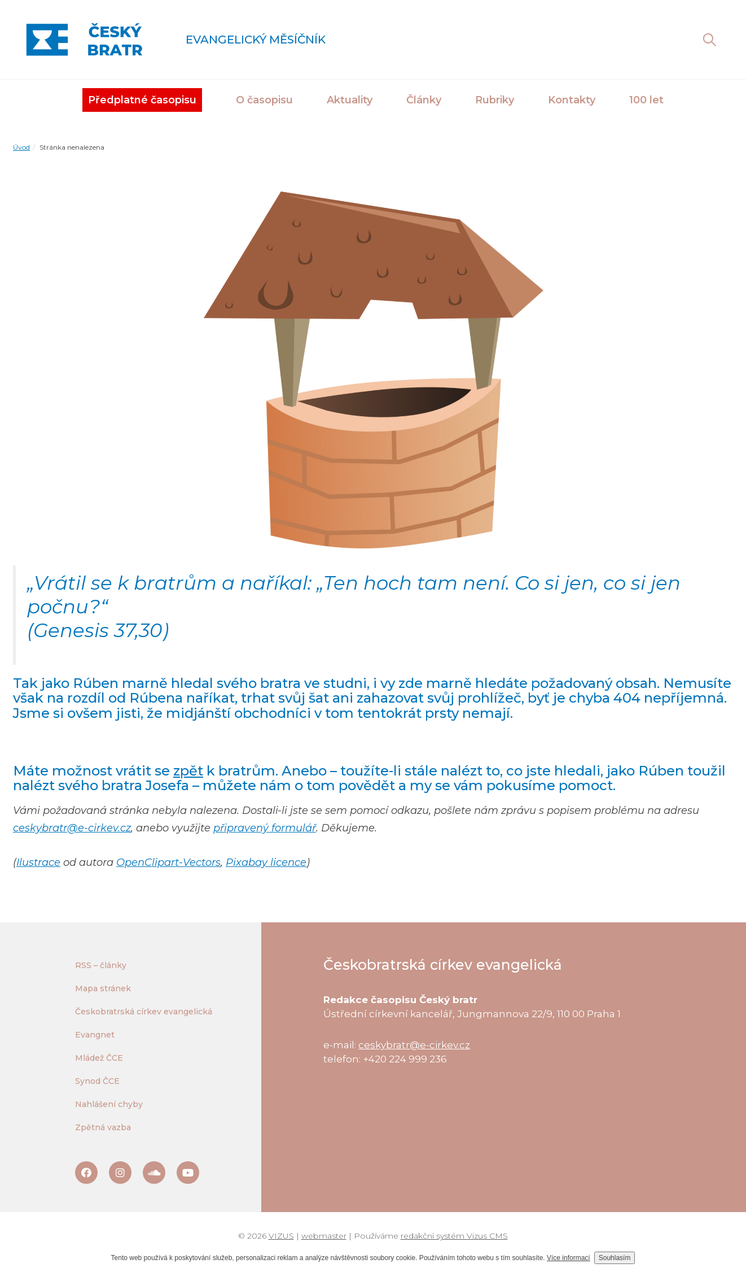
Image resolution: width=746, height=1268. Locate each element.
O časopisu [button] (264, 100)
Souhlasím (615, 1258)
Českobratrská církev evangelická (143, 1011)
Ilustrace (38, 862)
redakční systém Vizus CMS (454, 1236)
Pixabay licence (266, 862)
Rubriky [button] (494, 100)
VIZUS (281, 1236)
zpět (188, 770)
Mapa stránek (103, 988)
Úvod (21, 147)
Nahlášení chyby (109, 1104)
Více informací (568, 1258)
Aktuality (349, 100)
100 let (646, 100)
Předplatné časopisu (142, 100)
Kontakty (571, 100)
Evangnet (95, 1035)
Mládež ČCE (99, 1058)
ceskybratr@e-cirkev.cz (72, 828)
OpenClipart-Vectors (168, 862)
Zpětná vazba (103, 1127)
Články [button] (423, 100)
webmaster (323, 1236)
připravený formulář (264, 828)
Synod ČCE (97, 1081)
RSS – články (100, 965)
